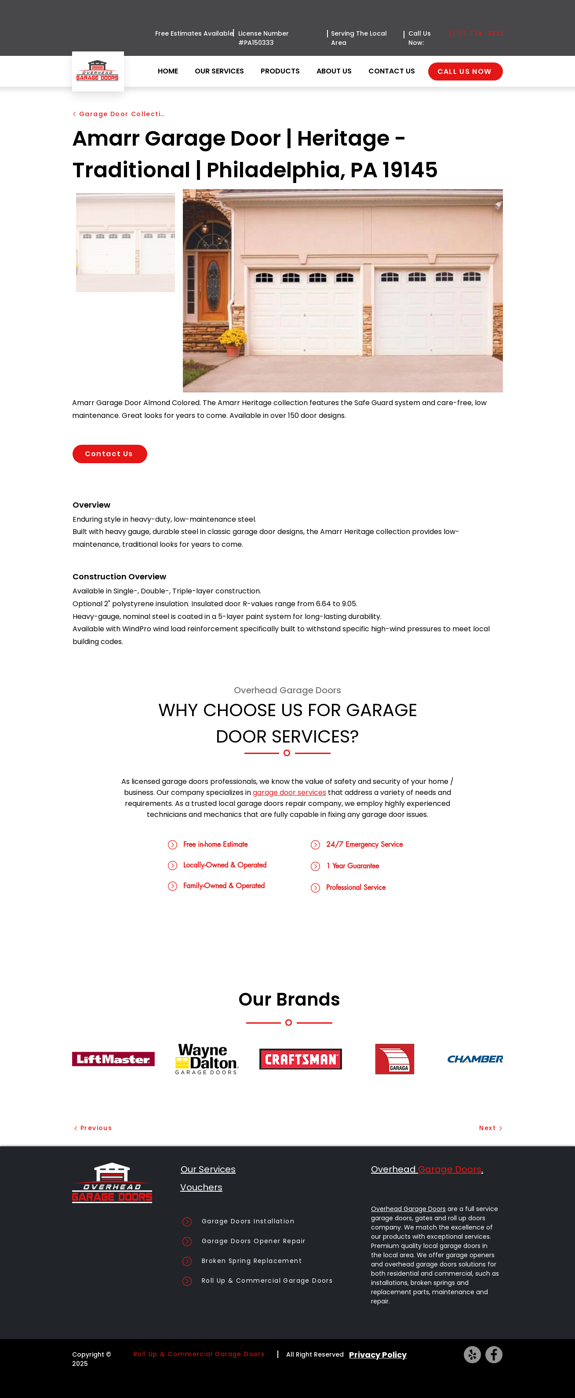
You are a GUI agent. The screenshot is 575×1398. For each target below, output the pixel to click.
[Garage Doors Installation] (281, 1221)
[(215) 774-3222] (478, 33)
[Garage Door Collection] (119, 114)
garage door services (289, 792)
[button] (282, 71)
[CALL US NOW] (465, 71)
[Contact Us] (110, 454)
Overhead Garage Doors (408, 1208)
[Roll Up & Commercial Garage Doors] (281, 1281)
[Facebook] (493, 1354)
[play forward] (492, 1059)
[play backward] (83, 1059)
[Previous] (100, 1128)
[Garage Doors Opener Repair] (281, 1241)
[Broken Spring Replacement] (281, 1261)
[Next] (476, 1128)
